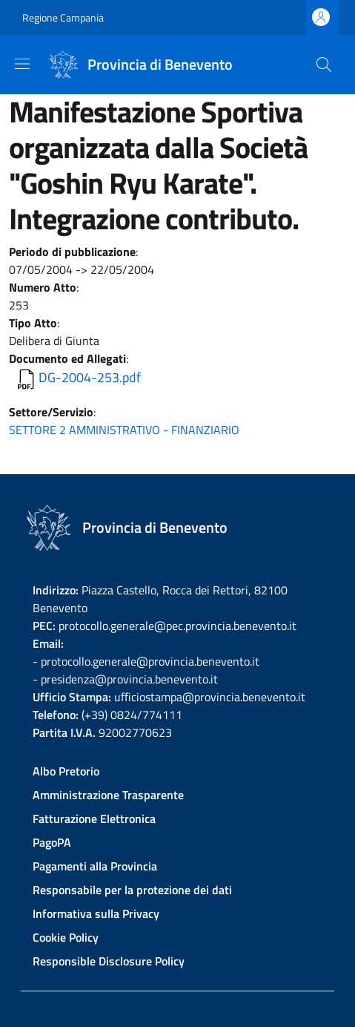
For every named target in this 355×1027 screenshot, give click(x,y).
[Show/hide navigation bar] (22, 63)
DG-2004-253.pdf (90, 377)
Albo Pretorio (66, 771)
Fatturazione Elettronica (94, 818)
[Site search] (324, 64)
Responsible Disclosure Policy (109, 961)
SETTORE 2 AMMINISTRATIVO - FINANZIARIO (124, 430)
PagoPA (52, 842)
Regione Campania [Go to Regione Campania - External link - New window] (63, 17)
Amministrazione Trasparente (108, 795)
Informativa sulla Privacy (96, 913)
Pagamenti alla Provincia (95, 866)
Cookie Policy (66, 937)
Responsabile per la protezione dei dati (132, 890)
